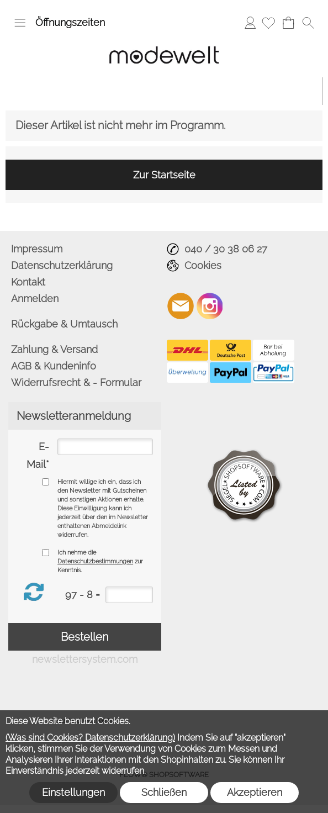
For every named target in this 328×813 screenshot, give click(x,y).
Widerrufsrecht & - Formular (76, 382)
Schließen (164, 792)
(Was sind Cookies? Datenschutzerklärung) (90, 737)
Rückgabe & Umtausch (64, 324)
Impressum (36, 249)
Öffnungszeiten (70, 22)
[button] (20, 22)
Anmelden (250, 22)
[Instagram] (210, 306)
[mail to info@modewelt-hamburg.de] (180, 306)
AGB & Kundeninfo (53, 366)
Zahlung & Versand (54, 349)
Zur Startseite (164, 175)
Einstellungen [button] (73, 792)
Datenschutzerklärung (62, 265)
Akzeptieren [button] (254, 792)
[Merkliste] (268, 22)
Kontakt (28, 282)
